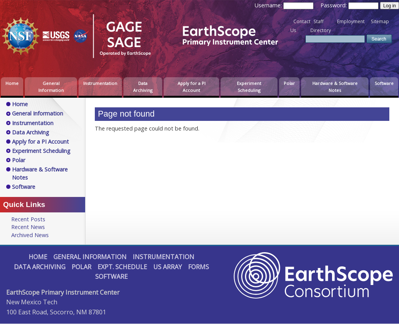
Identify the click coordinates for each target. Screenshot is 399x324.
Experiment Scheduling (249, 86)
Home (12, 83)
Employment (351, 21)
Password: (334, 5)
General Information (51, 86)
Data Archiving (142, 86)
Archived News (30, 235)
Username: (269, 5)
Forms (198, 267)
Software (384, 83)
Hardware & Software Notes (335, 86)
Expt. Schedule (122, 267)
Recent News (28, 227)
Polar (289, 83)
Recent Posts (28, 219)
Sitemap (380, 21)
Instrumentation (100, 83)
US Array (167, 267)
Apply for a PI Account (191, 86)
